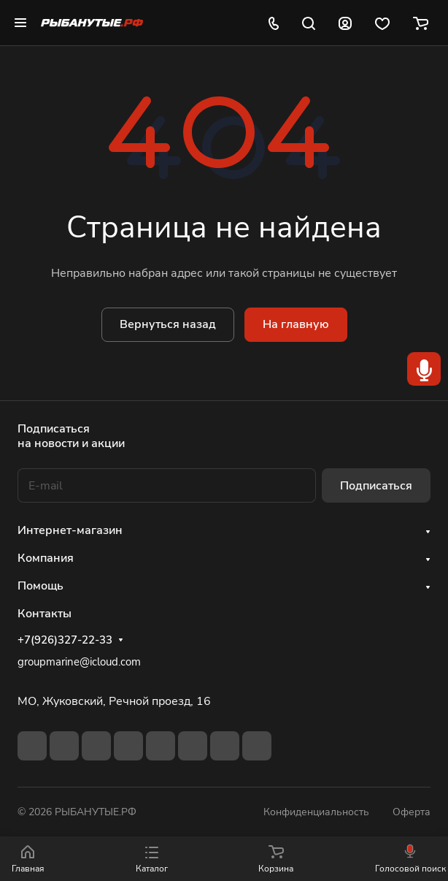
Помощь (40, 586)
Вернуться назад (168, 324)
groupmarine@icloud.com (79, 662)
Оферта (411, 812)
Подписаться (376, 486)
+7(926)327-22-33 (65, 640)
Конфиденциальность (316, 812)
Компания (46, 558)
